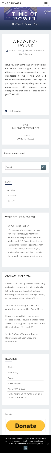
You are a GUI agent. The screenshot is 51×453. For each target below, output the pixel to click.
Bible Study (12, 372)
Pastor (10, 378)
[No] (47, 444)
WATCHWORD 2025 (16, 388)
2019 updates (14, 111)
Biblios (10, 367)
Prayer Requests (15, 383)
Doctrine (11, 195)
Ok (25, 448)
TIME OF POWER (11, 3)
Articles (11, 189)
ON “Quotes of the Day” (18, 225)
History (10, 200)
